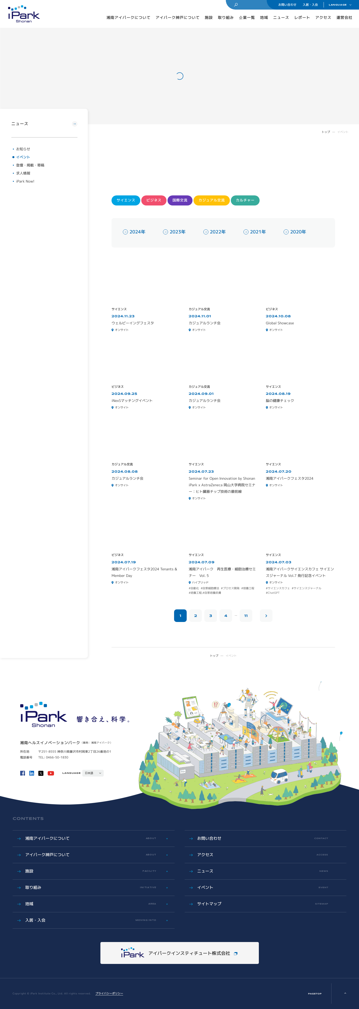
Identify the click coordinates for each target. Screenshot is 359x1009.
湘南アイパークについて (128, 17)
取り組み (226, 17)
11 (246, 616)
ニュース (281, 17)
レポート (302, 17)
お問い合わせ (287, 5)
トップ (326, 132)
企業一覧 (247, 17)
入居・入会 (310, 5)
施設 (209, 17)
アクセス (323, 17)
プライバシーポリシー (109, 993)
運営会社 (344, 17)
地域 (264, 17)
